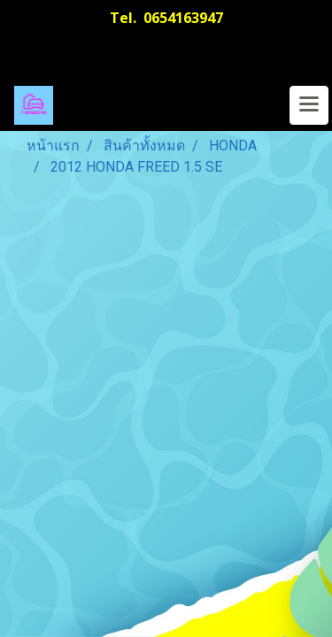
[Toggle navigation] (309, 105)
